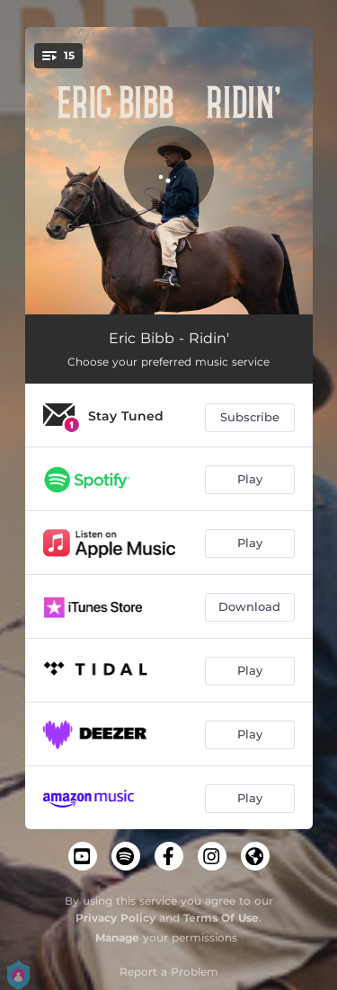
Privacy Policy (115, 917)
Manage (117, 937)
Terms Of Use (221, 917)
